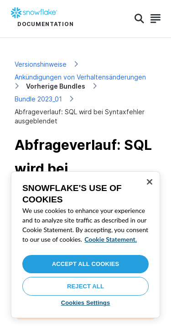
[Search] (139, 18)
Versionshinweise (41, 64)
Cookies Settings (85, 302)
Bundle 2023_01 (38, 99)
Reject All (85, 286)
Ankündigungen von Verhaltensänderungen (80, 77)
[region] (85, 244)
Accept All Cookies (85, 263)
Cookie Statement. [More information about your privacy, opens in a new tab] (110, 239)
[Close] (150, 182)
